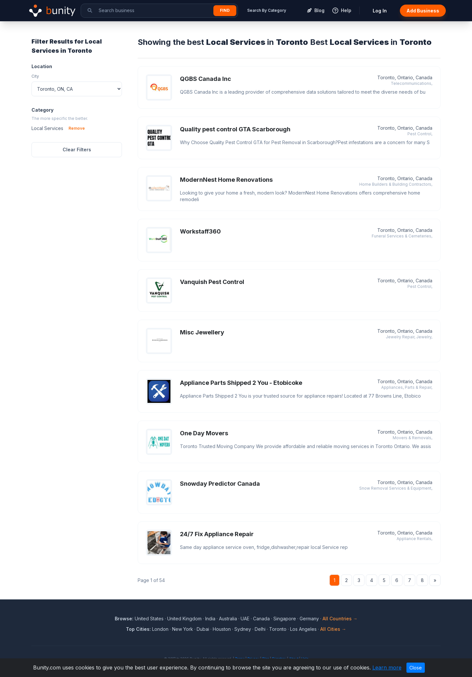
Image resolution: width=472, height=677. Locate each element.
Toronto (277, 629)
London (160, 629)
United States (149, 618)
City (35, 76)
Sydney (242, 629)
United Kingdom (184, 618)
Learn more (387, 667)
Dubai (203, 629)
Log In (380, 10)
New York (182, 629)
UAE (245, 618)
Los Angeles (303, 629)
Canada (261, 618)
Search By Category (266, 10)
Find (225, 10)
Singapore (284, 618)
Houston (222, 629)
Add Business (422, 10)
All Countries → (340, 618)
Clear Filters (77, 149)
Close (415, 667)
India (210, 618)
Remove (77, 128)
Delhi (260, 629)
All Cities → (333, 629)
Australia (228, 618)
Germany (309, 618)
